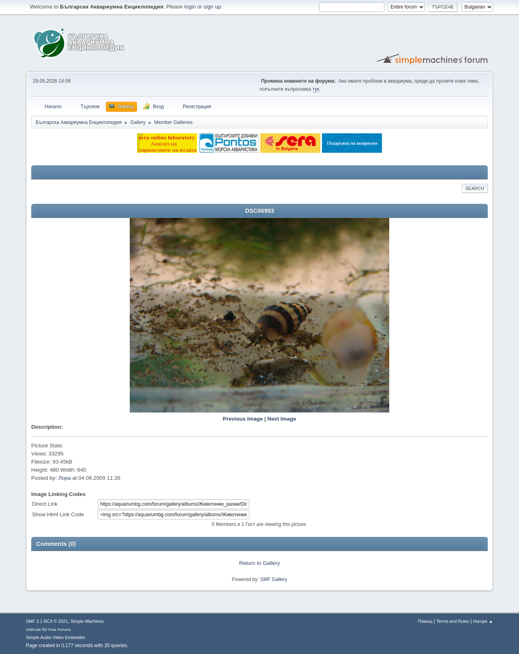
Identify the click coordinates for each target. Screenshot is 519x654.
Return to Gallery (259, 563)
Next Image (281, 419)
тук (315, 89)
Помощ (425, 621)
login (190, 7)
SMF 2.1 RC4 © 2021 (47, 621)
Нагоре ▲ (483, 621)
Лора (64, 478)
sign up (212, 7)
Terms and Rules (452, 621)
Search (474, 188)
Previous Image (243, 419)
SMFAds (33, 629)
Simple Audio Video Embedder (55, 637)
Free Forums (59, 629)
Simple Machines (87, 621)
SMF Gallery (273, 579)
